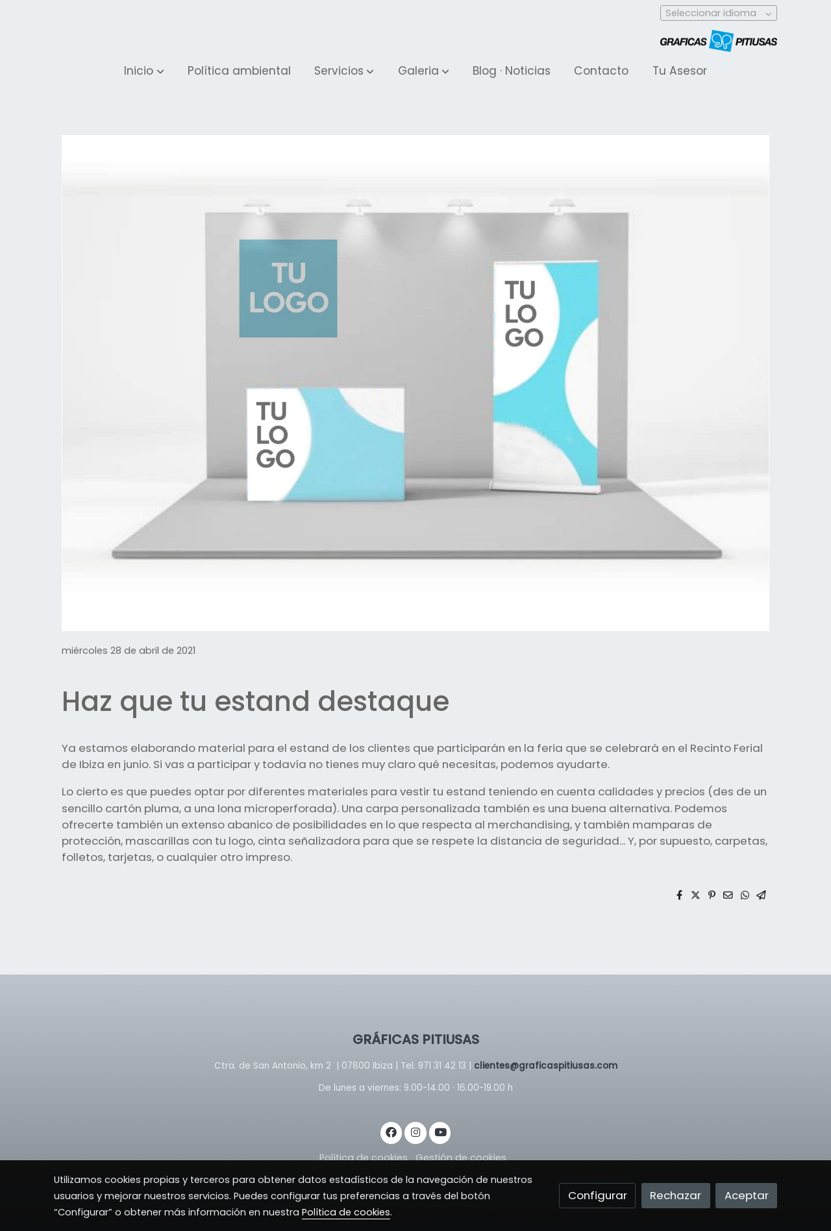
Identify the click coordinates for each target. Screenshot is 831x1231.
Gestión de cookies (461, 1157)
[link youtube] (441, 1131)
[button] (144, 72)
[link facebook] (391, 1131)
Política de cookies (363, 1157)
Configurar (597, 1195)
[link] (718, 41)
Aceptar (747, 1195)
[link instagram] (415, 1131)
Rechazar (675, 1195)
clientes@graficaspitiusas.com (545, 1066)
